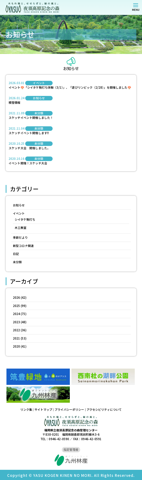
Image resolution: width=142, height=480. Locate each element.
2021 (16, 338)
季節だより (20, 237)
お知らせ (19, 205)
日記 (16, 254)
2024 (16, 314)
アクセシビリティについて (104, 409)
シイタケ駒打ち (25, 219)
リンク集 (26, 409)
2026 (16, 297)
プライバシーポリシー (69, 409)
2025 (16, 306)
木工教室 (21, 228)
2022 (16, 330)
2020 (16, 346)
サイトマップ (43, 409)
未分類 (17, 262)
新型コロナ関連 (23, 246)
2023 (16, 322)
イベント (19, 213)
